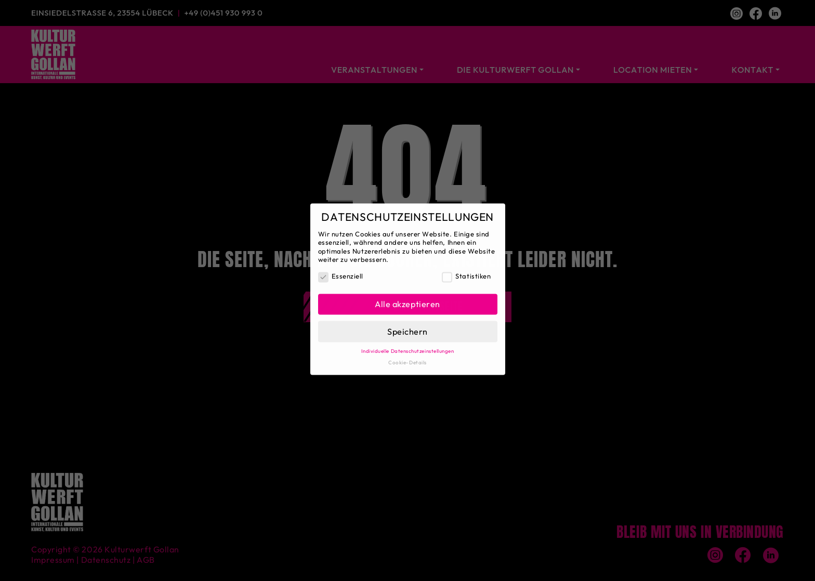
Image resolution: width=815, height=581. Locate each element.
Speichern (407, 326)
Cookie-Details (407, 357)
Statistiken (466, 271)
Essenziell (340, 271)
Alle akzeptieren (407, 299)
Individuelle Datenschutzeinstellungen (407, 345)
